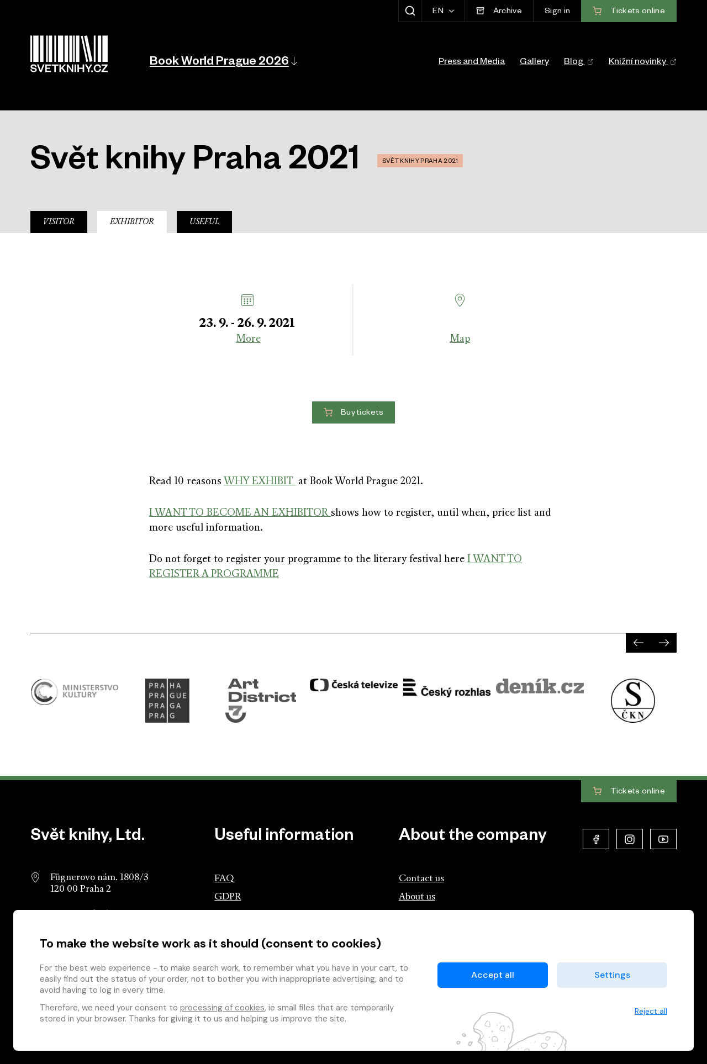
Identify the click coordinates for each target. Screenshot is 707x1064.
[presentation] (638, 643)
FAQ (224, 878)
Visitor (59, 222)
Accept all (492, 975)
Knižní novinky (643, 63)
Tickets (629, 792)
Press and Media (472, 63)
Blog (579, 63)
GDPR (227, 897)
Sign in (557, 12)
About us (417, 897)
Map (460, 339)
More (248, 339)
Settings (612, 975)
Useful (204, 222)
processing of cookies (222, 1007)
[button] (222, 61)
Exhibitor (132, 222)
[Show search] (409, 11)
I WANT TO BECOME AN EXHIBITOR (240, 513)
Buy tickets (354, 413)
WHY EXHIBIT (260, 482)
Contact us (421, 878)
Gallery (534, 63)
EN (438, 12)
